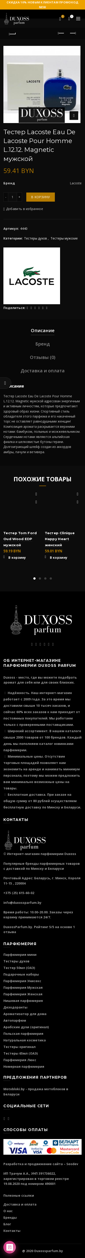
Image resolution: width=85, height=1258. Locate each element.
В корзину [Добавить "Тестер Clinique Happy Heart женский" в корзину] (59, 558)
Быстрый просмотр (36, 502)
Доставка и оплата (43, 371)
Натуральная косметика (24, 1040)
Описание (42, 330)
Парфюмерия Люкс (19, 1060)
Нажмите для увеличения (74, 115)
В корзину (40, 197)
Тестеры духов (35, 238)
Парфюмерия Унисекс (22, 981)
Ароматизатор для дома (24, 1014)
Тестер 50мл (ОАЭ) (19, 968)
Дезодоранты (15, 1007)
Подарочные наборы (21, 974)
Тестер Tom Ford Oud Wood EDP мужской (20, 539)
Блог (7, 1224)
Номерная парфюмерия (23, 1066)
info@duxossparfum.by (22, 902)
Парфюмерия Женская (22, 994)
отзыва (9, 932)
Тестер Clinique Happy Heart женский (60, 539)
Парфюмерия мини (19, 954)
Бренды (10, 1217)
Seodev (72, 1164)
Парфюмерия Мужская (23, 987)
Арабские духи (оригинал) (26, 1027)
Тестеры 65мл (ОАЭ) (20, 1053)
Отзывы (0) (42, 357)
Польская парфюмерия (23, 1033)
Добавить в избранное (24, 209)
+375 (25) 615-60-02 (18, 893)
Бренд (42, 344)
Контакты (11, 1230)
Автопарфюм (14, 1020)
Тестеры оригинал (19, 1047)
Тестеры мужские (64, 238)
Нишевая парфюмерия (23, 1000)
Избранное (62, 16)
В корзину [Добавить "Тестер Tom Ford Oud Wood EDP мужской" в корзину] (17, 558)
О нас (8, 1211)
